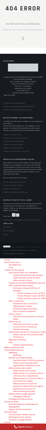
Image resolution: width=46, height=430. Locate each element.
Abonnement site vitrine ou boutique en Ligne (27, 332)
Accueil (7, 259)
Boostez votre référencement (20, 358)
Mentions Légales (17, 250)
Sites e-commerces (16, 301)
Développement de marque (20, 417)
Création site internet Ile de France (14, 182)
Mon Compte (7, 227)
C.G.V (25, 250)
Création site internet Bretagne (13, 145)
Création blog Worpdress (23, 345)
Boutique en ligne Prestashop (25, 309)
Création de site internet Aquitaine (14, 103)
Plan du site (20, 253)
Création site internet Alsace (12, 135)
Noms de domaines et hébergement (23, 404)
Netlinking (13, 352)
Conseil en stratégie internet (20, 419)
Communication (10, 412)
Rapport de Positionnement (20, 409)
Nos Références (15, 265)
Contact (7, 422)
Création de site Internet (14, 270)
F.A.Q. (11, 267)
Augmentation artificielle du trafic (26, 365)
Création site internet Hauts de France (15, 192)
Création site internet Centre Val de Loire (16, 151)
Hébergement (14, 407)
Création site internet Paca (11, 189)
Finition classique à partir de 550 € (31, 293)
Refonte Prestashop (21, 329)
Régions (20, 220)
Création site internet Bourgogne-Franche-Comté (18, 107)
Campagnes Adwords (21, 396)
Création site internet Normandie (13, 141)
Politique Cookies (9, 253)
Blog (34, 250)
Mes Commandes (8, 231)
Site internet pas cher (10, 220)
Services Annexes (11, 401)
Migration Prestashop (17, 339)
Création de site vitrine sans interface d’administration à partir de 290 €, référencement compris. (28, 278)
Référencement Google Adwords (22, 394)
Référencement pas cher (32, 220)
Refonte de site (15, 321)
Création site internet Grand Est (13, 148)
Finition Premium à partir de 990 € (31, 296)
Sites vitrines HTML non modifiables (23, 272)
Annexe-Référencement (13, 350)
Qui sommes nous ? (12, 262)
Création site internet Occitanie (13, 185)
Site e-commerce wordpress (24, 311)
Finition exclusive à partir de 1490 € (31, 298)
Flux (29, 250)
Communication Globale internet (22, 414)
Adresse (5, 235)
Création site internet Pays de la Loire (15, 138)
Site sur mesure (15, 314)
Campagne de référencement (20, 399)
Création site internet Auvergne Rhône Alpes (17, 110)
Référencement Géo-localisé (20, 368)
